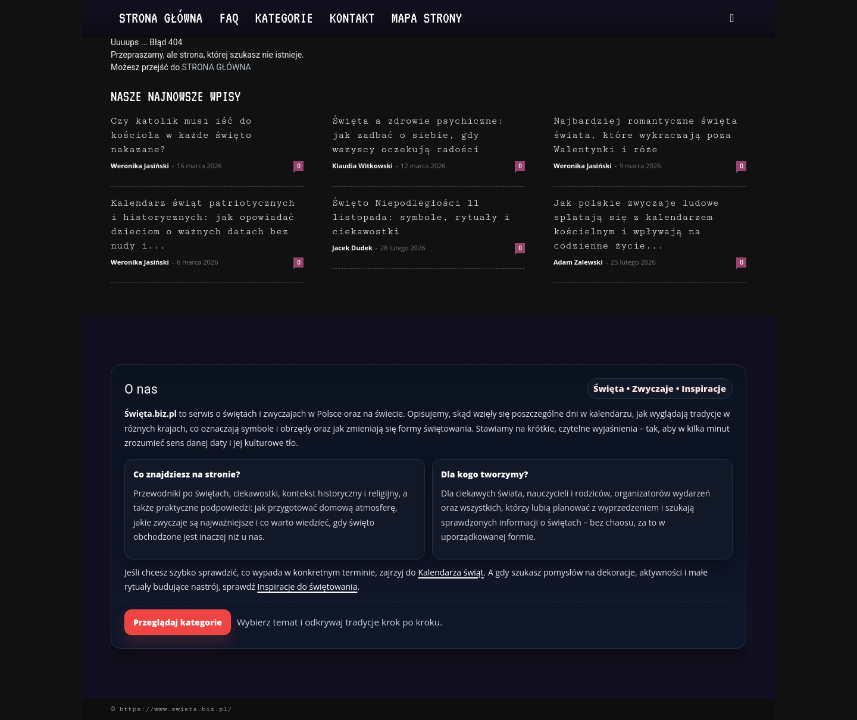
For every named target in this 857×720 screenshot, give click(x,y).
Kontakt (352, 18)
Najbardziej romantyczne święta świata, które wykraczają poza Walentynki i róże (645, 135)
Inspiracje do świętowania (307, 586)
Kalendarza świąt (450, 572)
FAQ (228, 18)
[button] (732, 18)
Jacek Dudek (352, 247)
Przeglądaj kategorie (177, 622)
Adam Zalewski (578, 261)
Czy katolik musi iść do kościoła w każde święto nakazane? (181, 135)
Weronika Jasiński (140, 165)
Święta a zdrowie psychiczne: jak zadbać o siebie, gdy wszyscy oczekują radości (417, 135)
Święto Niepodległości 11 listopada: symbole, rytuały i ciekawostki (421, 217)
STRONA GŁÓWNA (216, 67)
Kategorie (284, 18)
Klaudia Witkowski (362, 165)
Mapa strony (427, 18)
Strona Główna (160, 18)
